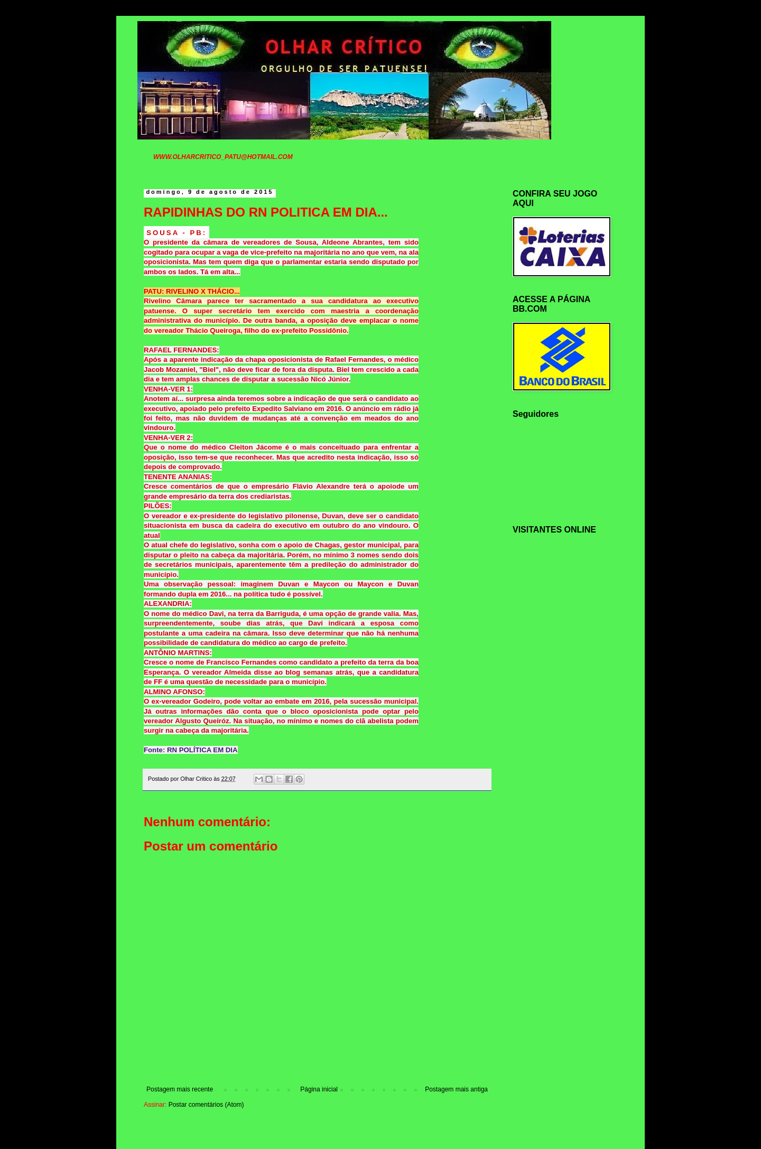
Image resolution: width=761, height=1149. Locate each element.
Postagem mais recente (179, 1089)
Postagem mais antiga (456, 1089)
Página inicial (319, 1089)
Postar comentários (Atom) (206, 1104)
